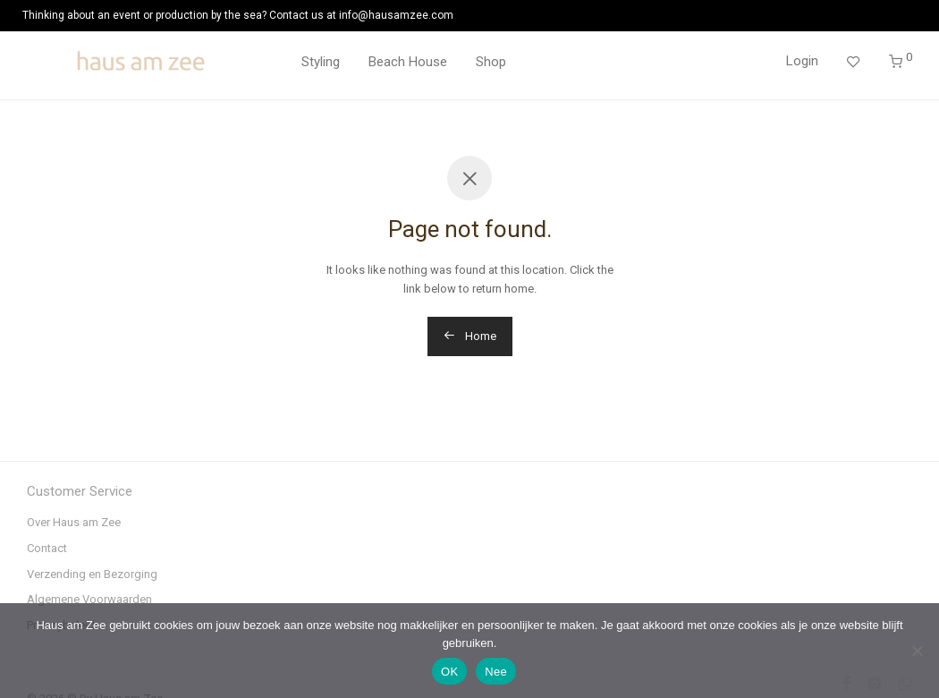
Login (802, 61)
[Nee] (917, 651)
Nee (496, 671)
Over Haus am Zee (74, 522)
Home (470, 336)
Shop (491, 62)
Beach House (407, 62)
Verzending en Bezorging (92, 574)
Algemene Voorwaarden (89, 599)
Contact (47, 548)
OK (449, 671)
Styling (320, 62)
